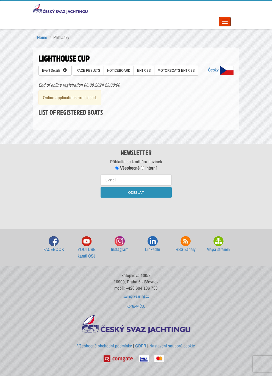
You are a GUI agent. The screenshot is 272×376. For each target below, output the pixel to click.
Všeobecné (127, 168)
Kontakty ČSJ (136, 306)
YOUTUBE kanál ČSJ (86, 247)
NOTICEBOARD (118, 70)
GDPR (140, 346)
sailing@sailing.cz (136, 296)
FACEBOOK (53, 244)
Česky (221, 70)
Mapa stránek (218, 244)
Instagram (119, 244)
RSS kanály (186, 244)
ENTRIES (144, 70)
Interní (149, 168)
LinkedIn (152, 244)
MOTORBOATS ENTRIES (176, 70)
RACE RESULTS (88, 70)
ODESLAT (136, 192)
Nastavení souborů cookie (172, 346)
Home (42, 37)
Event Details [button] (54, 70)
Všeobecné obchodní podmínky (104, 346)
